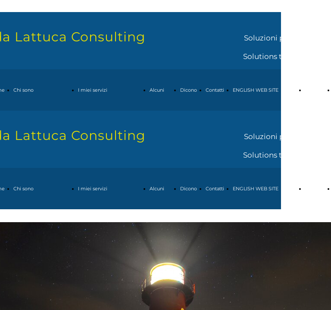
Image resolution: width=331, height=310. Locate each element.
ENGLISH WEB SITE (255, 90)
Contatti (215, 90)
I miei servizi (92, 90)
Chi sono (23, 90)
